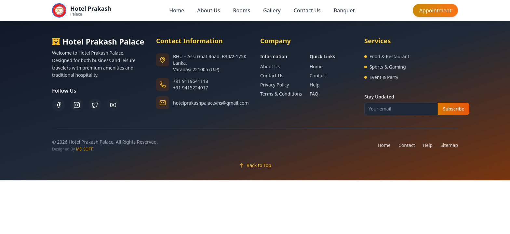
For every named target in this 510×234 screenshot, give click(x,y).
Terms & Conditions (281, 94)
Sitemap (449, 145)
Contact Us (307, 10)
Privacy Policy (274, 85)
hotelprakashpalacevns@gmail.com (210, 103)
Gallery (272, 10)
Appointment (435, 10)
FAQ (314, 94)
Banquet (344, 10)
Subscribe (453, 109)
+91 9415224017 (190, 87)
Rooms (241, 10)
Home (176, 10)
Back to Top (255, 165)
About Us (208, 10)
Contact (318, 75)
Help (315, 85)
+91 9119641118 (190, 81)
